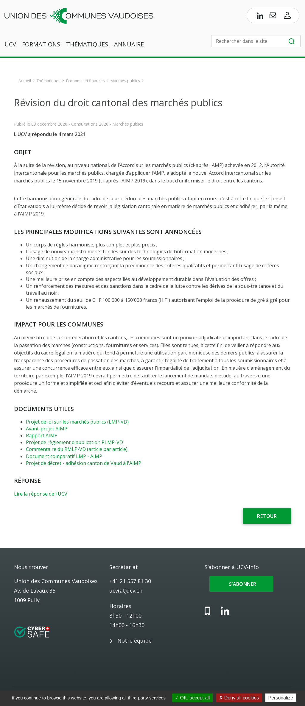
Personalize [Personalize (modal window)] (280, 697)
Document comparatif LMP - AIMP (64, 456)
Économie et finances (85, 80)
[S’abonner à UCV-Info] (272, 16)
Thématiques (87, 44)
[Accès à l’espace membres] (287, 16)
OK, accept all (192, 697)
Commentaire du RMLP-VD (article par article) (76, 449)
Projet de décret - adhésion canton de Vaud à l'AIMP (83, 463)
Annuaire (129, 44)
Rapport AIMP (41, 435)
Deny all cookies (239, 697)
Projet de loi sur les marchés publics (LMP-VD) (77, 421)
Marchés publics (125, 80)
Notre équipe (134, 640)
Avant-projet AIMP (46, 428)
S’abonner (241, 584)
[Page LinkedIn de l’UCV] (260, 16)
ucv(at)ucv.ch (125, 590)
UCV (10, 44)
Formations (41, 44)
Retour (267, 516)
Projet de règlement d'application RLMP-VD (74, 442)
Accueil (24, 80)
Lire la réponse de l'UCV (40, 494)
